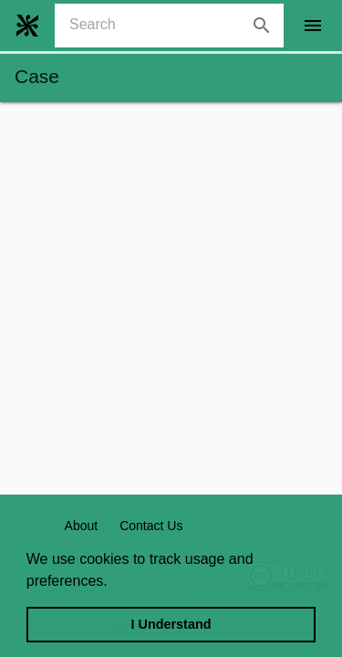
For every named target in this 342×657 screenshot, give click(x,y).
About (81, 525)
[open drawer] (313, 25)
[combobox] (176, 25)
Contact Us (150, 525)
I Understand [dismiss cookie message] (171, 624)
